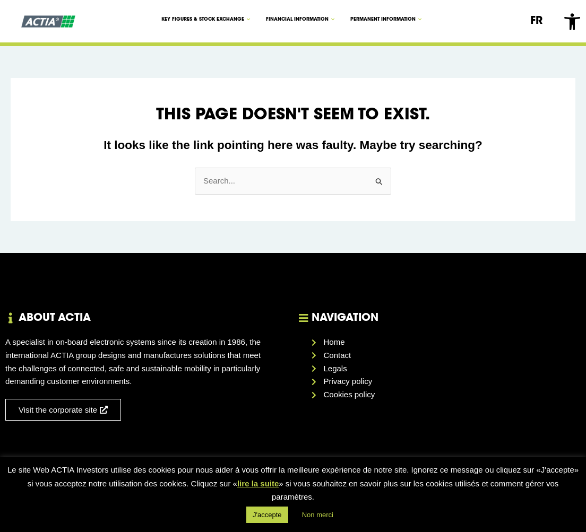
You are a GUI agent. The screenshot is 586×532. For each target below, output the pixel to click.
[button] (572, 22)
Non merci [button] (317, 515)
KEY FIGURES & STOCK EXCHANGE (205, 19)
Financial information (300, 19)
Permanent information (385, 19)
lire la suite (258, 483)
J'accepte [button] (267, 515)
